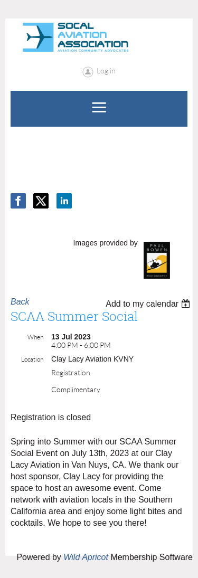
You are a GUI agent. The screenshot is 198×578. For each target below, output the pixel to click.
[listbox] (149, 303)
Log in (106, 71)
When (35, 337)
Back (20, 301)
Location (32, 359)
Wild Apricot (85, 557)
